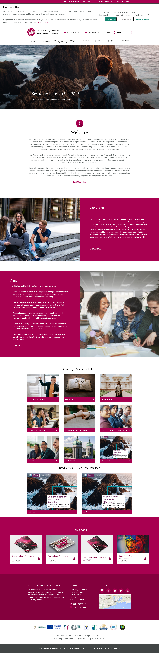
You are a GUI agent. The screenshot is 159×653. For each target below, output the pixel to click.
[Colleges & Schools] (75, 41)
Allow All (112, 19)
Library (88, 1)
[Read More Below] (79, 182)
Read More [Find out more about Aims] (15, 345)
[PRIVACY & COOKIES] (62, 648)
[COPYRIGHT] (78, 648)
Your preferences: (122, 15)
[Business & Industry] (99, 41)
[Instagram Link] (102, 591)
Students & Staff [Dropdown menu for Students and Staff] (123, 1)
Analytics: (139, 15)
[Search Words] (123, 32)
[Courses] (33, 41)
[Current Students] (92, 33)
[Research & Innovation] (87, 41)
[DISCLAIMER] (45, 648)
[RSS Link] (127, 590)
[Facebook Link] (108, 590)
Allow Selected (142, 19)
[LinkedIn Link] (121, 590)
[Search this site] (129, 32)
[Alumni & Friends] (113, 41)
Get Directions (79, 604)
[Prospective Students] (72, 33)
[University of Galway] (43, 32)
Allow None (126, 19)
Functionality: (104, 15)
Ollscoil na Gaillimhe (72, 1)
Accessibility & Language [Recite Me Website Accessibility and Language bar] (103, 2)
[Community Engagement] (125, 41)
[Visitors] (107, 33)
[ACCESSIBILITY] (114, 648)
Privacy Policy (42, 22)
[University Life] (45, 41)
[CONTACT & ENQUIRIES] (96, 648)
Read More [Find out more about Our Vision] (95, 249)
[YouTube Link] (115, 590)
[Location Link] (115, 608)
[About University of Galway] (60, 41)
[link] (47, 627)
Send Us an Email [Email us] (80, 607)
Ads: (149, 15)
